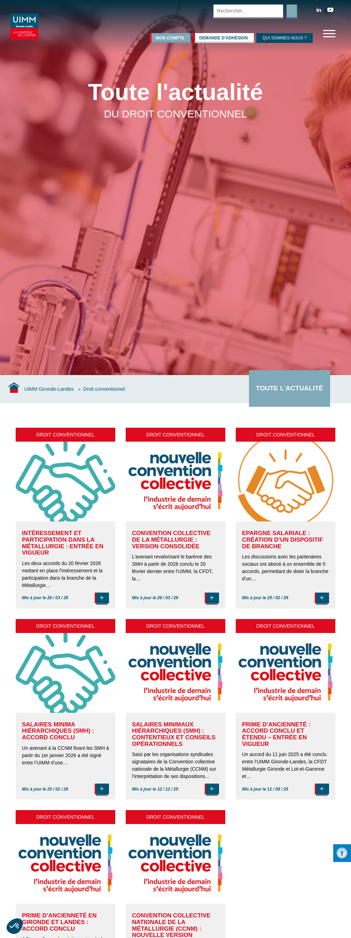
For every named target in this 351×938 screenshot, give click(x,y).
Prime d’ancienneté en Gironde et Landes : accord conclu (59, 922)
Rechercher (292, 11)
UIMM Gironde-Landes (49, 389)
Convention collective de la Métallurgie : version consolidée (171, 539)
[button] (14, 926)
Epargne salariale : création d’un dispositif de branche (282, 539)
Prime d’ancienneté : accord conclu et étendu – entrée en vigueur (276, 734)
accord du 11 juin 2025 (274, 754)
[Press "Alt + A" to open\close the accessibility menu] (342, 853)
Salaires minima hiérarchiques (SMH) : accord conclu (58, 731)
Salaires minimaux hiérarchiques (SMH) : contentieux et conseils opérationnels (174, 734)
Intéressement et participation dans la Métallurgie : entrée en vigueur (62, 543)
